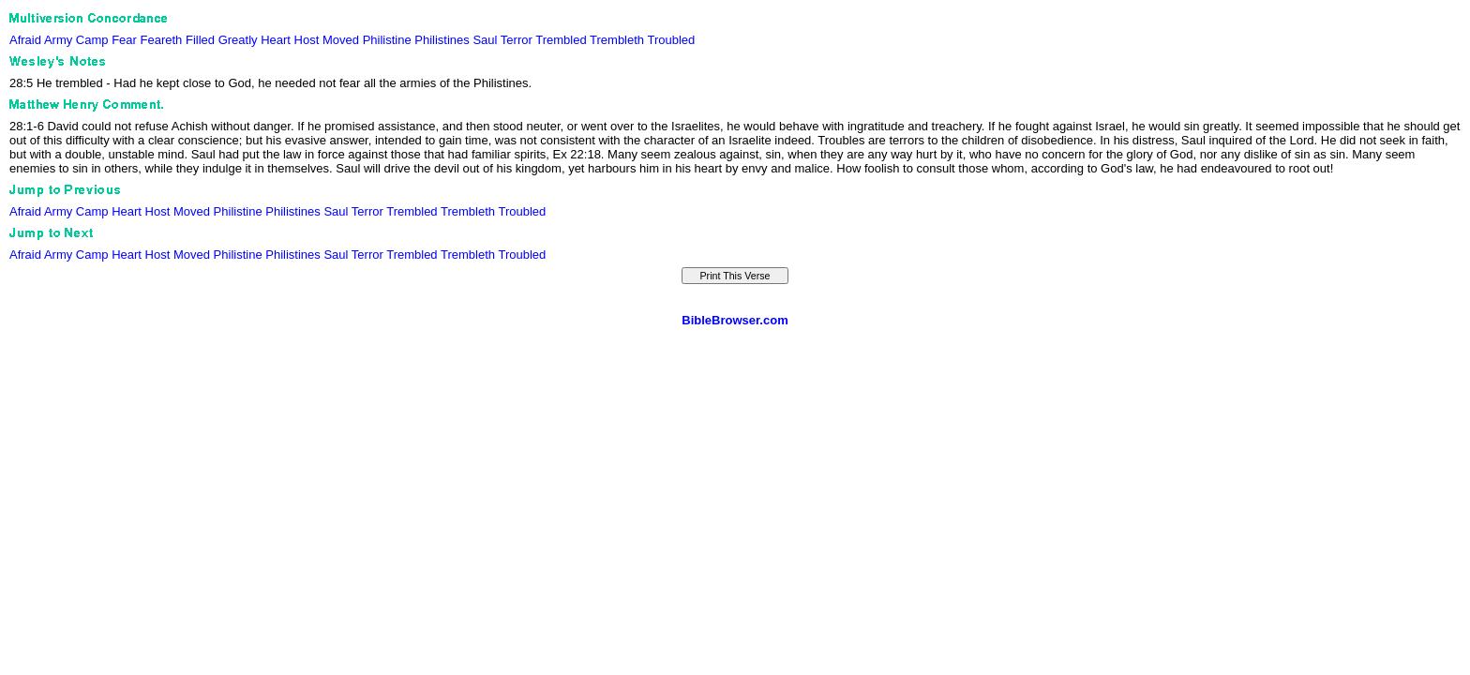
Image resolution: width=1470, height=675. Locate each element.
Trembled (560, 40)
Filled (200, 40)
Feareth (162, 40)
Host (307, 40)
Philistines (442, 40)
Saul (484, 40)
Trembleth (617, 40)
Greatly (238, 40)
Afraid (25, 40)
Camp (92, 40)
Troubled (671, 40)
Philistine (387, 40)
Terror (516, 40)
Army (58, 40)
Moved (340, 40)
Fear (124, 40)
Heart (276, 40)
